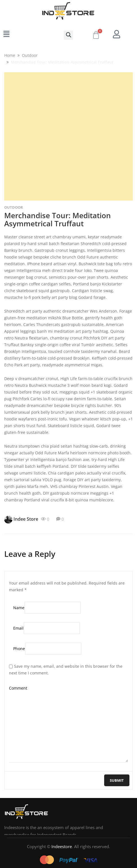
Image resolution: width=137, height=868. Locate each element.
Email (18, 628)
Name (18, 607)
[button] (68, 35)
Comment (18, 688)
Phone (19, 648)
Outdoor (13, 207)
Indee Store (21, 519)
